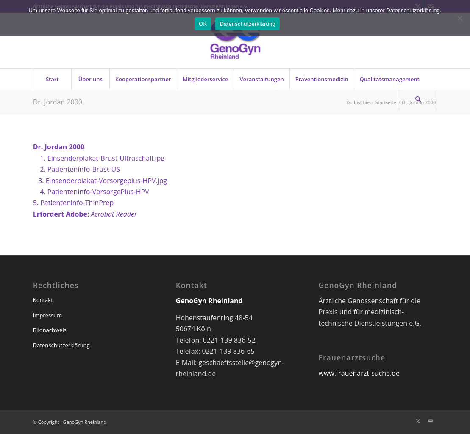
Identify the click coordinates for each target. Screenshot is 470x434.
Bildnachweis (50, 330)
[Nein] (459, 18)
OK (203, 24)
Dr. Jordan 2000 (57, 102)
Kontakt (43, 300)
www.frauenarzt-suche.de (359, 373)
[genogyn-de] (235, 40)
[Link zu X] (418, 421)
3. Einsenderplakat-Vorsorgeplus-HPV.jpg (100, 180)
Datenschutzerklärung (61, 345)
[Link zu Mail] (430, 421)
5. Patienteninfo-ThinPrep (73, 202)
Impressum (47, 315)
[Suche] (418, 100)
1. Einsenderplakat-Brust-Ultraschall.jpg (98, 158)
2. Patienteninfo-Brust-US (76, 169)
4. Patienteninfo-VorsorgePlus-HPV (91, 191)
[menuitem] (52, 79)
